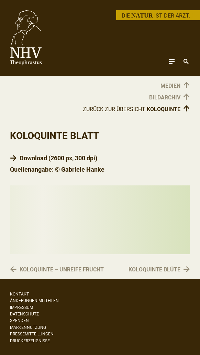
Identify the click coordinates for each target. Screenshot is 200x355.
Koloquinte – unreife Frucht (62, 270)
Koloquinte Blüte (154, 270)
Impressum (21, 307)
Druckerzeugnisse (30, 340)
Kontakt (19, 294)
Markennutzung (28, 327)
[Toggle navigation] (172, 61)
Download (33, 158)
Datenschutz (24, 314)
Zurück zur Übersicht (136, 109)
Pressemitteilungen (32, 334)
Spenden (19, 320)
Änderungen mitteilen (34, 300)
